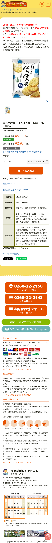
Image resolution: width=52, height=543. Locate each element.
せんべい (20, 9)
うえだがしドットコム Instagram (28, 329)
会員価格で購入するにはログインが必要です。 (23, 152)
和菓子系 (11, 9)
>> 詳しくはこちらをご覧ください (17, 369)
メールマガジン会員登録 (27, 322)
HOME (3, 9)
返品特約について (10, 183)
